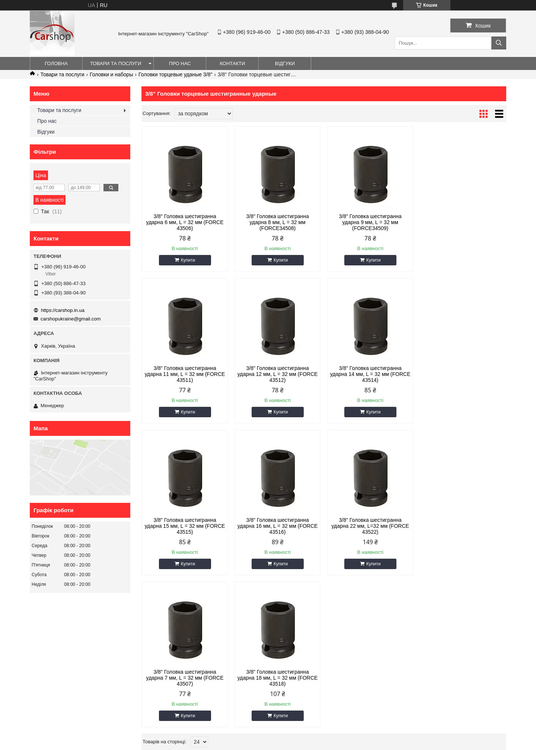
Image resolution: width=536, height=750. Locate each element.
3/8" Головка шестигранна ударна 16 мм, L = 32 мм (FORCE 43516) (463, 374)
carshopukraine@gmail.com (70, 319)
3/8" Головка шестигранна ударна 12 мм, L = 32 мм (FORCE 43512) (185, 374)
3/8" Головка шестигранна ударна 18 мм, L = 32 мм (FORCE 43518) (370, 526)
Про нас (180, 63)
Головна (56, 63)
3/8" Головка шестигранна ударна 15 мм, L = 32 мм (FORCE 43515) (370, 374)
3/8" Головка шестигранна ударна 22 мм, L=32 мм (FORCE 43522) (184, 526)
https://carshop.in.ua (62, 310)
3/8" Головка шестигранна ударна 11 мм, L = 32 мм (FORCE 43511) (463, 222)
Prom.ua (302, 729)
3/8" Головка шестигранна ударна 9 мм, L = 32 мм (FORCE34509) (370, 222)
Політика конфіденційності (339, 743)
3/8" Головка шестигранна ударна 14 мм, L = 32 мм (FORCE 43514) (277, 374)
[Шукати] (498, 43)
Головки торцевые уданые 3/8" (175, 74)
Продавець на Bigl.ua (268, 736)
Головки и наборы (111, 74)
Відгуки (285, 63)
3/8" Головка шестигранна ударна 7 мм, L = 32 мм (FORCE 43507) (277, 526)
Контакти (232, 63)
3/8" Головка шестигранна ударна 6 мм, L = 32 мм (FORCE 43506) (185, 222)
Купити (188, 260)
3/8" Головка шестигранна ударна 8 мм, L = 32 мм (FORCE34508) (277, 222)
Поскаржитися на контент (282, 743)
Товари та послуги (115, 63)
